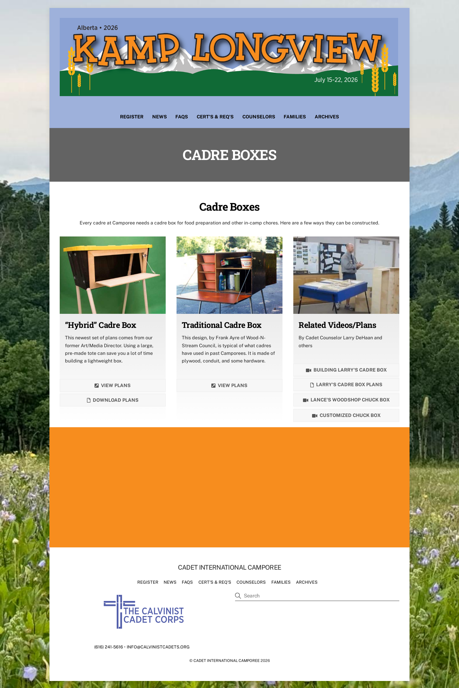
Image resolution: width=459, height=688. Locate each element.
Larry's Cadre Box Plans (346, 383)
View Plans (229, 384)
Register (131, 115)
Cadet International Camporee (226, 659)
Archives (327, 115)
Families (295, 115)
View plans (113, 384)
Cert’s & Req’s (215, 115)
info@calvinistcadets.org (158, 645)
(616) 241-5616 (108, 645)
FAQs (181, 115)
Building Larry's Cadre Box (346, 369)
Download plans (112, 399)
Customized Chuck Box (346, 414)
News (159, 115)
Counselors (258, 115)
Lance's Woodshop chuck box (346, 399)
